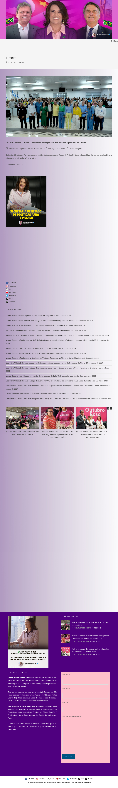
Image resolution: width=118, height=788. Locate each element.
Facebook (11, 283)
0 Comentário (95, 628)
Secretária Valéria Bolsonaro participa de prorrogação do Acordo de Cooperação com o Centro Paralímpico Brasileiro (51, 368)
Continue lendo (16, 165)
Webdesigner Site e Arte (83, 782)
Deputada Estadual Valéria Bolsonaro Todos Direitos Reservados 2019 (50, 782)
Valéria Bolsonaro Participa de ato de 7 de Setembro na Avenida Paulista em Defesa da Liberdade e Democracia (50, 340)
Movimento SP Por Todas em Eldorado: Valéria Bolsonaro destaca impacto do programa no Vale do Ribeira (47, 335)
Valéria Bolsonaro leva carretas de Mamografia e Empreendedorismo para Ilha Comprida (40, 321)
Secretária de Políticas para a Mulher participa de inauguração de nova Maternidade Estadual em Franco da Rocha (51, 399)
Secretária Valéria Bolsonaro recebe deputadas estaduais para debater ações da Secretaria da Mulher (45, 363)
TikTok (9, 299)
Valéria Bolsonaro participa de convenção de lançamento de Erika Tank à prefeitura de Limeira (46, 143)
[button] (111, 408)
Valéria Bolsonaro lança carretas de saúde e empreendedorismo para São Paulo (37, 353)
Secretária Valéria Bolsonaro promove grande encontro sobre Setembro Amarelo (37, 330)
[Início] (7, 62)
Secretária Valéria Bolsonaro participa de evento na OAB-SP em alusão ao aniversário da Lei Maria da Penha (48, 381)
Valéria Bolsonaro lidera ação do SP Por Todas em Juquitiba (29, 316)
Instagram (11, 286)
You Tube (11, 292)
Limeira (21, 62)
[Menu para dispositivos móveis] (114, 41)
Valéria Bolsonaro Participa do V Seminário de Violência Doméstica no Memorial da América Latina (44, 358)
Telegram (11, 295)
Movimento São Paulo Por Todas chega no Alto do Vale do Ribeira (31, 348)
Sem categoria (76, 149)
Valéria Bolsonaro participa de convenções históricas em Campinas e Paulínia (36, 394)
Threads (10, 302)
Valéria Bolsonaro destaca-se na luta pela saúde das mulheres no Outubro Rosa (37, 325)
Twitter (10, 289)
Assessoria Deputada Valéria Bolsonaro (25, 149)
